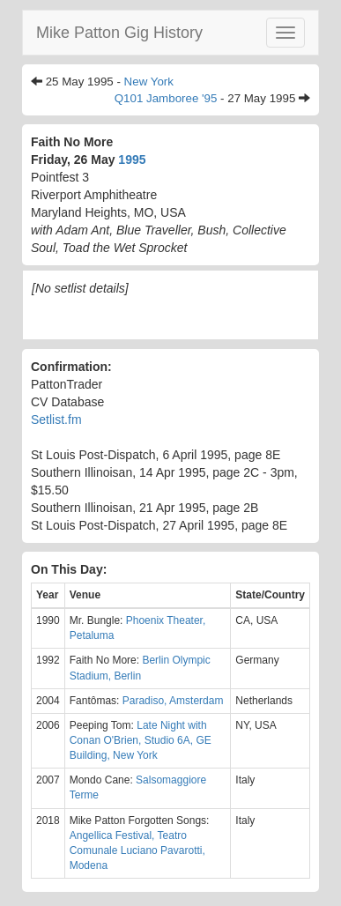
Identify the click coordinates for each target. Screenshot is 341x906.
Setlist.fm (56, 419)
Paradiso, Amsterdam (173, 700)
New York (149, 81)
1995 (131, 159)
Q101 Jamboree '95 (166, 98)
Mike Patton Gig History (119, 32)
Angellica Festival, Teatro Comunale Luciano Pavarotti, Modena (137, 850)
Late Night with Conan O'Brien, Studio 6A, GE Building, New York (140, 740)
